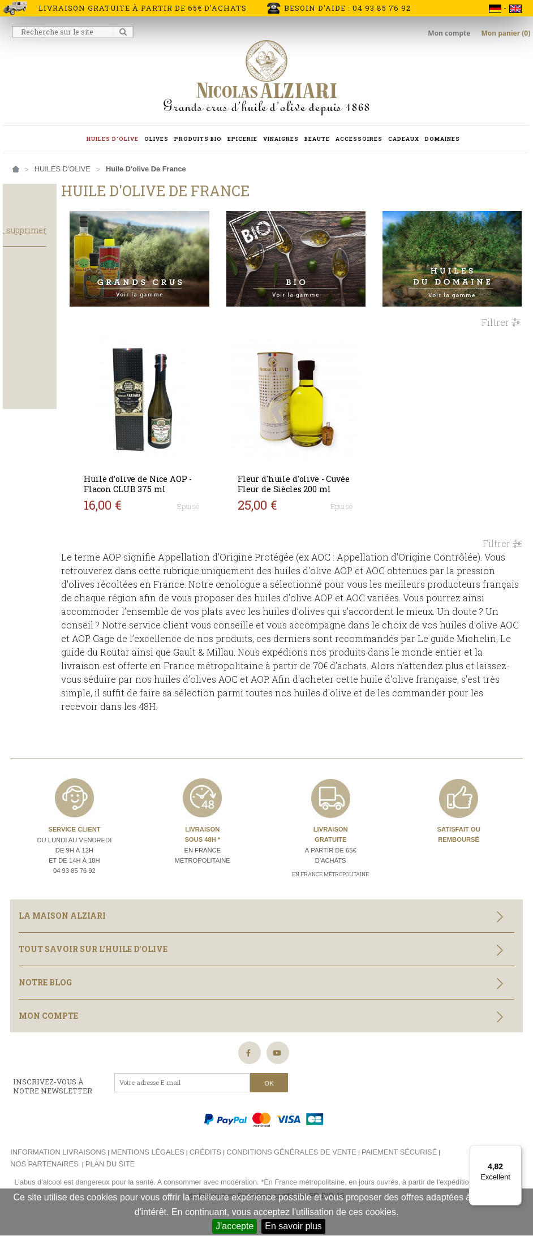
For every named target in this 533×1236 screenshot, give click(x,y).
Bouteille (31, 390)
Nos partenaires (44, 1169)
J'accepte (234, 1226)
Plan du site (110, 1169)
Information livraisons (58, 1157)
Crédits (205, 1157)
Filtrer (501, 309)
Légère (26, 357)
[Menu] (515, 1152)
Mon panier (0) (505, 33)
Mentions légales (147, 1157)
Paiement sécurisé (399, 1157)
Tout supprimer (68, 240)
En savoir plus (293, 1226)
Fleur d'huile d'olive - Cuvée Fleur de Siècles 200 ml (318, 470)
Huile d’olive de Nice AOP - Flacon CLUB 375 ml (184, 470)
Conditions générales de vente (291, 1157)
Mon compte (450, 33)
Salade (26, 324)
